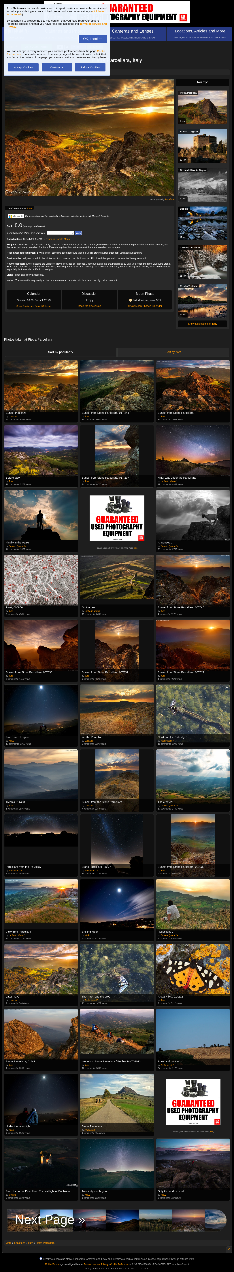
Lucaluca (169, 199)
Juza (29, 208)
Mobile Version (52, 1264)
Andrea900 (90, 1130)
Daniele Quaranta (17, 546)
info (135, 548)
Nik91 (11, 741)
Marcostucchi (15, 870)
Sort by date (173, 352)
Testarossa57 (167, 741)
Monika (12, 1195)
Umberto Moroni (168, 481)
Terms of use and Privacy (96, 1264)
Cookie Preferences (119, 1264)
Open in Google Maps (58, 239)
